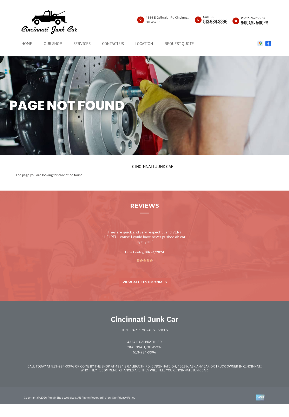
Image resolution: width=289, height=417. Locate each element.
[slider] (144, 271)
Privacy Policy (126, 409)
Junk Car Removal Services (144, 341)
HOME (26, 43)
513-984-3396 (215, 21)
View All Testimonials (145, 294)
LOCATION (144, 43)
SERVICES (82, 43)
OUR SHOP (53, 43)
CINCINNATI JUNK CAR (152, 166)
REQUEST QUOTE (179, 43)
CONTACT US (113, 43)
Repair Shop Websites (61, 409)
